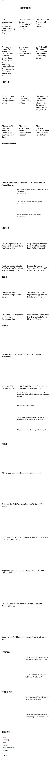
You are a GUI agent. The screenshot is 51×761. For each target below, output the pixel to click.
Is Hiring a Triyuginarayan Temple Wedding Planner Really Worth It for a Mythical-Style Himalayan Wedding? (25, 387)
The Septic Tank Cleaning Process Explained (30, 201)
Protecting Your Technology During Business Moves (8, 99)
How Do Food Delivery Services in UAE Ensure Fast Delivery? (25, 24)
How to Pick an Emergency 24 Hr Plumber (29, 214)
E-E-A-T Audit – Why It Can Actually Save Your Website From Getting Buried (42, 52)
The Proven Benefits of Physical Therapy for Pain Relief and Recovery (37, 294)
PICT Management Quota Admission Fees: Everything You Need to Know (8, 26)
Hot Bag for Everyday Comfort (25, 405)
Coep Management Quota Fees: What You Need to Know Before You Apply (37, 246)
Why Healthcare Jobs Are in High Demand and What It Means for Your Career (38, 317)
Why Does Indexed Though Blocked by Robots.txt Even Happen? (25, 130)
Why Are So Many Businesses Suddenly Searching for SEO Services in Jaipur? (8, 131)
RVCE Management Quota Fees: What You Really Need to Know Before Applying (12, 268)
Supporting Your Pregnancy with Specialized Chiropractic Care (12, 317)
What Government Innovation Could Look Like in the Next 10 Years (42, 130)
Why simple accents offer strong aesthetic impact (31, 430)
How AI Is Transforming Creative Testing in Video (25, 99)
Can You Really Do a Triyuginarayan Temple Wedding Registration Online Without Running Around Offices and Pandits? (33, 394)
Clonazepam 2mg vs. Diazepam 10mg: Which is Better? (25, 51)
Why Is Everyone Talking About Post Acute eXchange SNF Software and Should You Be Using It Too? (42, 103)
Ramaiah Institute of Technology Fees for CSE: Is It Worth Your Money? (38, 268)
